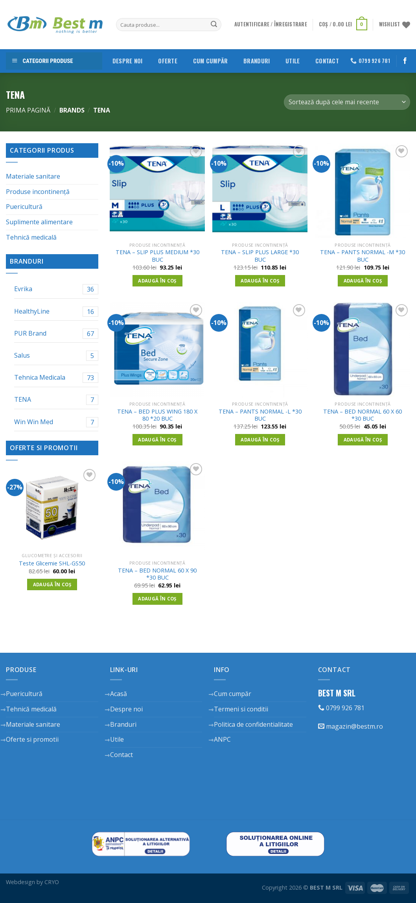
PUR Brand (56, 334)
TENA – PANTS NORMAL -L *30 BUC (260, 415)
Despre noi (127, 61)
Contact (327, 61)
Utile (292, 61)
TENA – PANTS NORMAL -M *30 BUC (362, 256)
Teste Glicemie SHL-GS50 (52, 563)
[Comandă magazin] (347, 102)
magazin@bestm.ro (350, 726)
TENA (56, 400)
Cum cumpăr (210, 61)
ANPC (222, 739)
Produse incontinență (38, 191)
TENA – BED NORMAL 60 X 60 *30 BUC (362, 415)
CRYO (51, 882)
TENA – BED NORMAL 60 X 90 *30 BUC (157, 574)
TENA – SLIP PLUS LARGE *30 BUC (260, 256)
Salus (56, 356)
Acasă (118, 693)
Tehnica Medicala (56, 378)
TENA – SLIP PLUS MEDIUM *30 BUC (157, 256)
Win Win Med (56, 422)
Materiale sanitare (33, 176)
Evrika (56, 289)
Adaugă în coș (52, 584)
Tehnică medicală (31, 237)
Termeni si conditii (241, 709)
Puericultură (24, 206)
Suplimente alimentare (39, 222)
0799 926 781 (341, 708)
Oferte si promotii (32, 739)
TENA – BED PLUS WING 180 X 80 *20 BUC (157, 415)
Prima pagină (28, 110)
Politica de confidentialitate (253, 724)
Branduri (256, 61)
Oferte (167, 61)
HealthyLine (56, 312)
